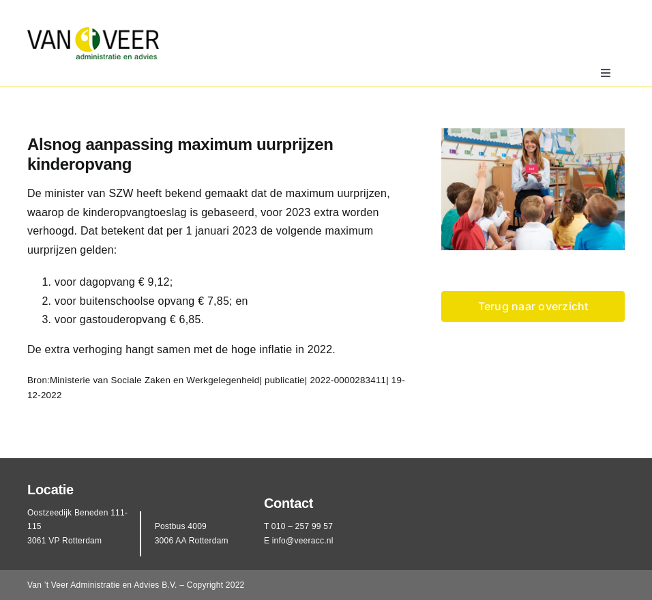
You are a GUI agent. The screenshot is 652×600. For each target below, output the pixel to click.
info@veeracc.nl (303, 540)
